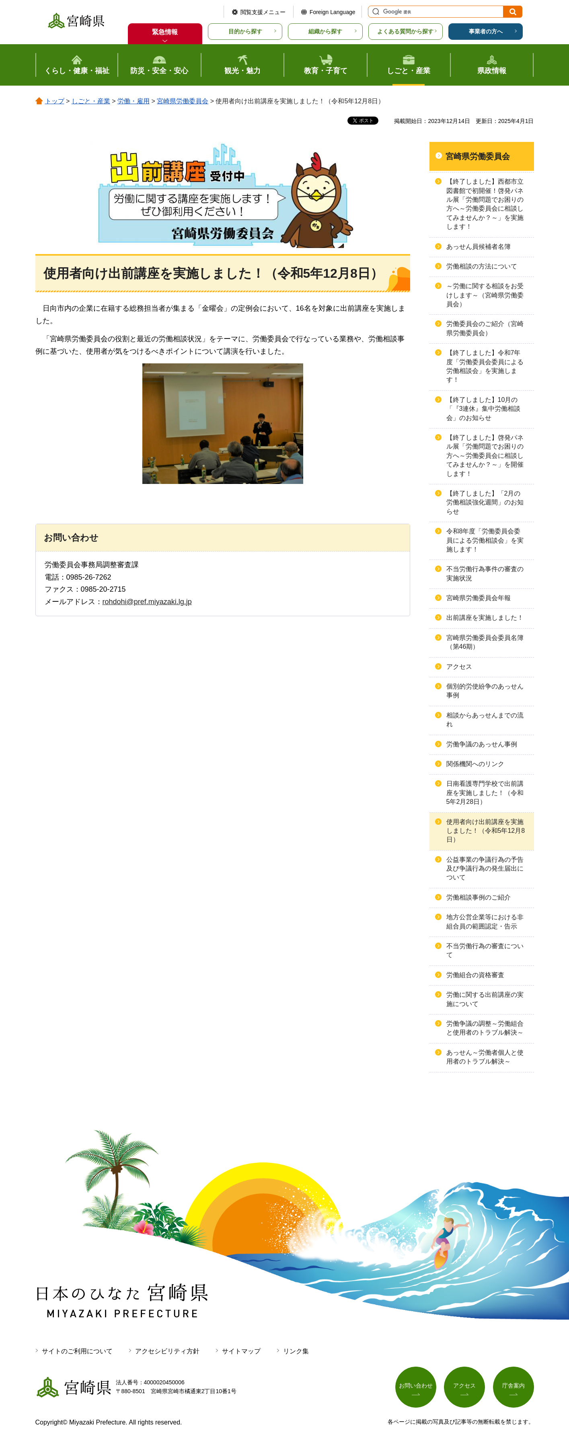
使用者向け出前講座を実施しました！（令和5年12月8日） (485, 830)
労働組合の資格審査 (475, 975)
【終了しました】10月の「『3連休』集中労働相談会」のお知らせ (483, 408)
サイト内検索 (375, 11)
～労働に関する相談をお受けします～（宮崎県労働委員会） (485, 295)
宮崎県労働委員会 (182, 101)
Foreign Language (332, 12)
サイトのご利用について (77, 1351)
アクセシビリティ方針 (167, 1351)
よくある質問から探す (405, 31)
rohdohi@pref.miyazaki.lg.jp (147, 602)
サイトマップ (241, 1351)
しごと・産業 (91, 101)
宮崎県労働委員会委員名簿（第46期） (485, 642)
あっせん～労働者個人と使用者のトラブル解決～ (485, 1057)
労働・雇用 (133, 101)
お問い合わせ (416, 1385)
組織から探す (325, 31)
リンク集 (296, 1351)
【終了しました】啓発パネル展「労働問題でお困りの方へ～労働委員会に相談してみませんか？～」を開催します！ (485, 455)
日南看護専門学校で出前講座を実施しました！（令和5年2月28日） (485, 792)
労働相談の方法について (481, 266)
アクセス (459, 666)
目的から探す (245, 31)
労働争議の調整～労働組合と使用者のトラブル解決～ (485, 1028)
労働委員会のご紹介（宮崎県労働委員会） (485, 328)
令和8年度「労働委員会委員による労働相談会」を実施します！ (485, 540)
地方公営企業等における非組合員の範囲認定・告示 (485, 921)
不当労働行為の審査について (485, 950)
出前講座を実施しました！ (485, 617)
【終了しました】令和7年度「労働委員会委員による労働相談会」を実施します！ (485, 366)
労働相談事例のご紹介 (478, 897)
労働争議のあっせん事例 (481, 744)
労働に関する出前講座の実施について (485, 999)
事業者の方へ (486, 31)
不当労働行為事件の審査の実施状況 (485, 573)
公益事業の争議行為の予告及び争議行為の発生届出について (485, 868)
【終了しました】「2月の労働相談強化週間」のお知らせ (485, 502)
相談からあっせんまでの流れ (485, 720)
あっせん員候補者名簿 (478, 246)
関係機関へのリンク (475, 763)
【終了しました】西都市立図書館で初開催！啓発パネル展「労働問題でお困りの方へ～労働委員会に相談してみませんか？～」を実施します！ (485, 204)
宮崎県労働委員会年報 (478, 597)
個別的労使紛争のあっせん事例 (485, 691)
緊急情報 (165, 32)
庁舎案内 (513, 1385)
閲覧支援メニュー (263, 12)
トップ (54, 101)
